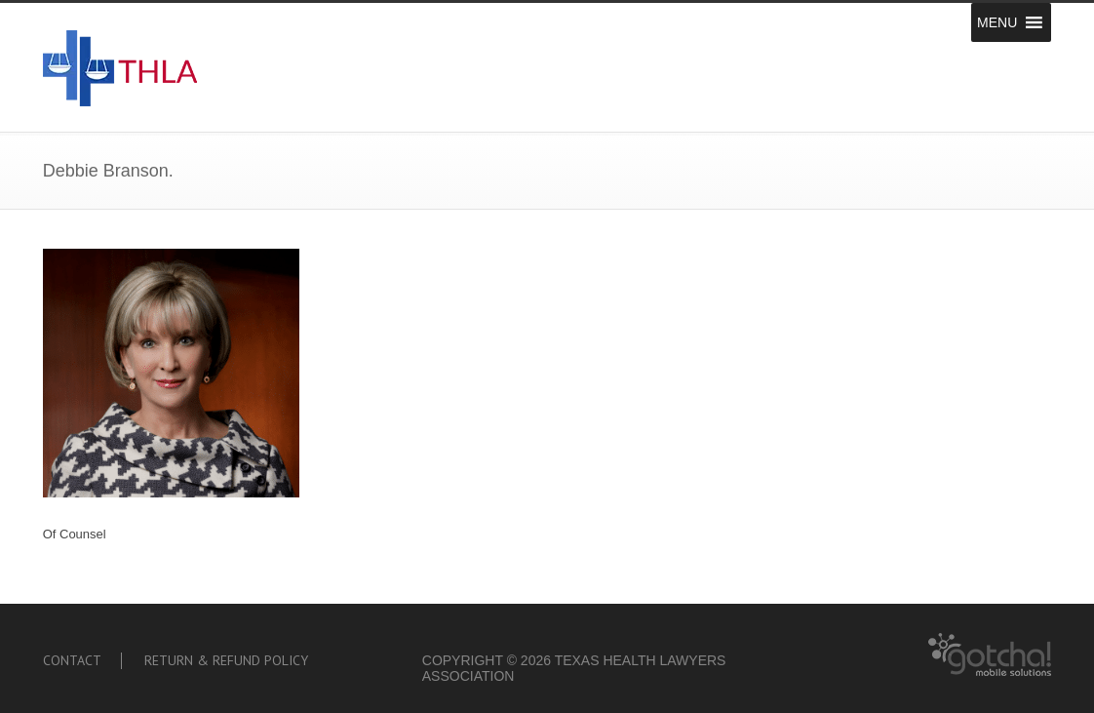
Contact (72, 660)
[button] (997, 22)
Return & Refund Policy (226, 660)
